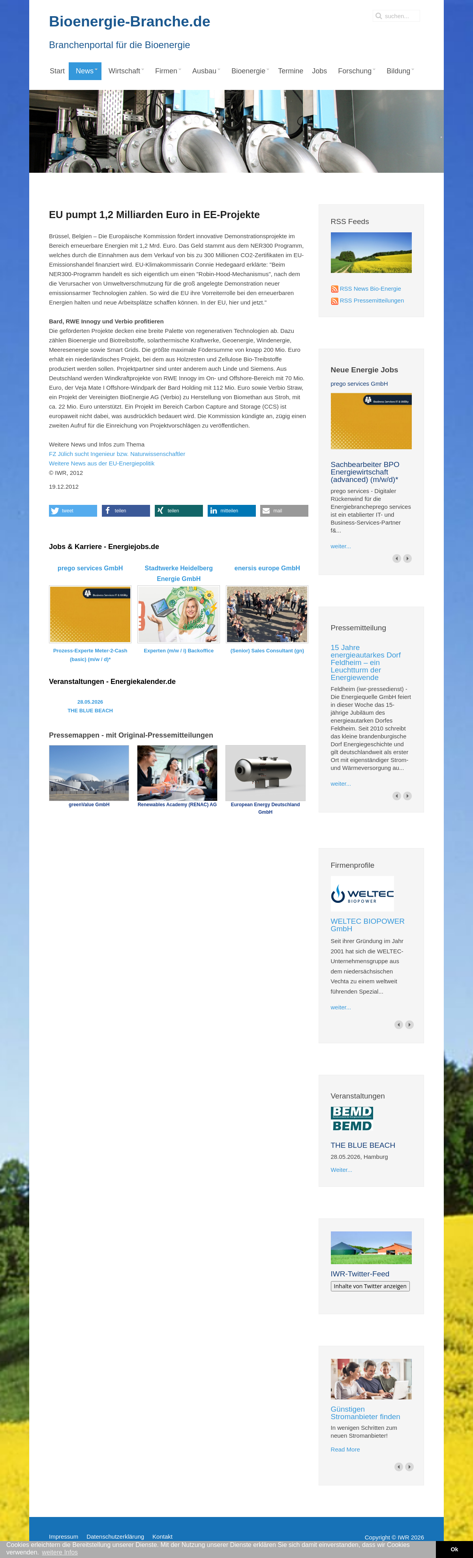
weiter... (341, 546)
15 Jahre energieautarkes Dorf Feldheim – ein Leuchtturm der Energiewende (366, 662)
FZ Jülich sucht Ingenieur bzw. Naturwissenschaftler (117, 453)
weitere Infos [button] (60, 1552)
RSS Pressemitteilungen (372, 300)
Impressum (63, 1536)
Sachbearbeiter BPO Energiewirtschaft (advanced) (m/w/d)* (365, 472)
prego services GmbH (359, 383)
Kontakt (162, 1536)
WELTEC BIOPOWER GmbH (368, 925)
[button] (73, 511)
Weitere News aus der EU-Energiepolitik (101, 463)
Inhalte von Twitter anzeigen (370, 1286)
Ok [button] (454, 1549)
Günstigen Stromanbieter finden (365, 1413)
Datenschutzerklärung (115, 1536)
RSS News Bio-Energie (370, 288)
